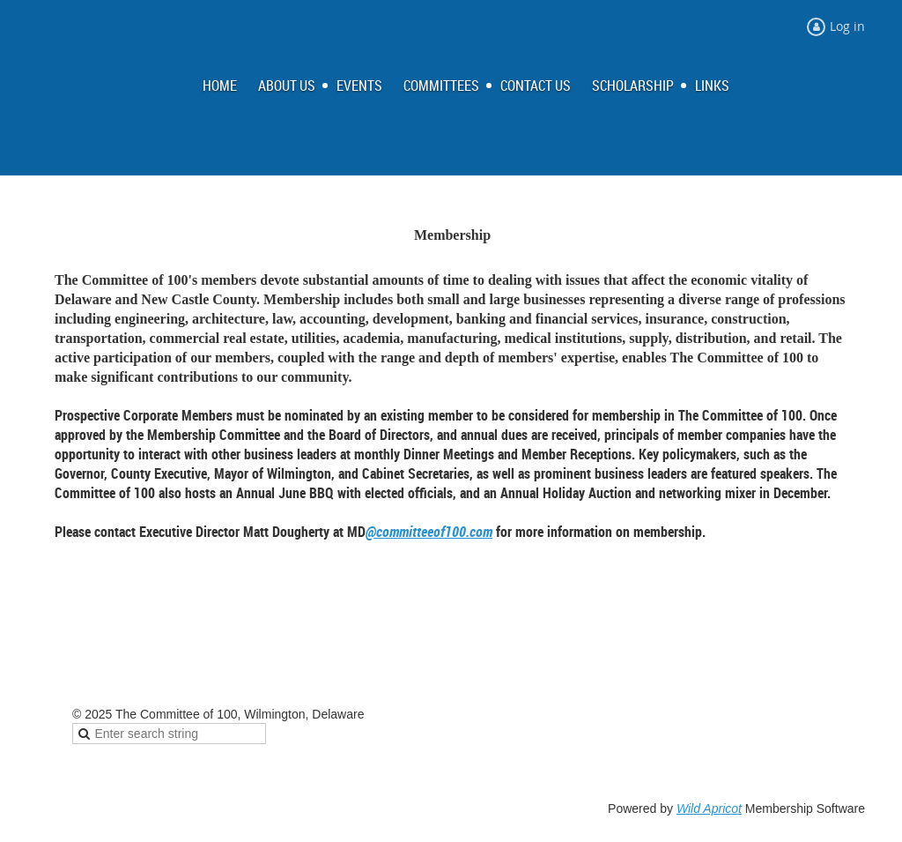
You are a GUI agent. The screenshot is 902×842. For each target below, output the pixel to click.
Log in (847, 26)
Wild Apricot (709, 808)
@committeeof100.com (429, 531)
